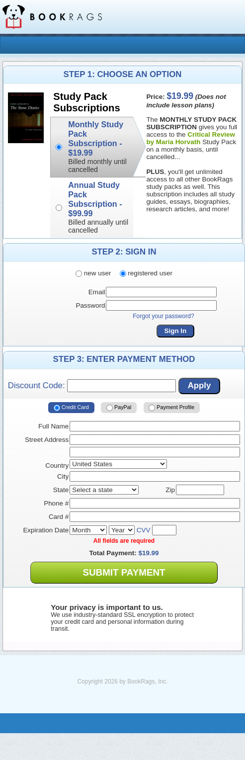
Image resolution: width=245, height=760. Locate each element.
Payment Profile (171, 407)
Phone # (56, 503)
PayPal (118, 407)
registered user (146, 273)
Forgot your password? (163, 316)
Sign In (175, 331)
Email (96, 292)
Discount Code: (92, 385)
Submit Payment (123, 572)
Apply (199, 385)
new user (93, 273)
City (63, 476)
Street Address (47, 439)
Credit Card (71, 407)
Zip (170, 490)
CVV (144, 530)
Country (57, 465)
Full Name (53, 426)
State (61, 490)
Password (90, 305)
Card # (59, 516)
